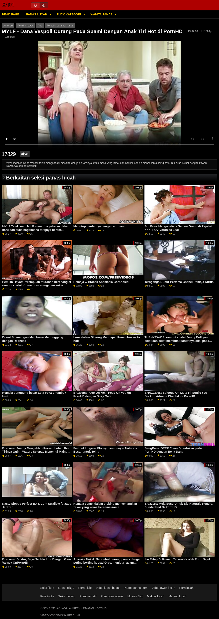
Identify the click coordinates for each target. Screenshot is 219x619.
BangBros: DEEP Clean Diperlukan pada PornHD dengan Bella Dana (173, 450)
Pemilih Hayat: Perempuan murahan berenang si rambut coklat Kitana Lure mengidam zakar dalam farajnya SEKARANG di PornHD (36, 285)
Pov (40, 25)
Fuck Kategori (69, 14)
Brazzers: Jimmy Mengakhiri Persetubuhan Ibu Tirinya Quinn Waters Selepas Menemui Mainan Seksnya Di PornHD (35, 452)
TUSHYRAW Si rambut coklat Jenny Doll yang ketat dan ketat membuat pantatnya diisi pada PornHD (176, 341)
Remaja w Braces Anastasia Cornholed (100, 282)
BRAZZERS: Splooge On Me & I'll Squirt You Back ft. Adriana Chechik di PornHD (175, 394)
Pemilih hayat (25, 25)
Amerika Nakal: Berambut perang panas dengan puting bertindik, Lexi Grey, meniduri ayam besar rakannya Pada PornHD (107, 563)
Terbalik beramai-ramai (60, 25)
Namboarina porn (136, 587)
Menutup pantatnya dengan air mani (98, 226)
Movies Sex (135, 596)
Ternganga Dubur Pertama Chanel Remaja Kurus (179, 282)
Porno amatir (88, 596)
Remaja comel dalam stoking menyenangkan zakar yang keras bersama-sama (105, 505)
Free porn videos (112, 596)
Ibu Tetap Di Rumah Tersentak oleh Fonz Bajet (177, 559)
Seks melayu (66, 596)
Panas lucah (37, 14)
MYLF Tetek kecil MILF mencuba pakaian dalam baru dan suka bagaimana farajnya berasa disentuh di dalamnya (36, 230)
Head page (10, 14)
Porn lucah (186, 587)
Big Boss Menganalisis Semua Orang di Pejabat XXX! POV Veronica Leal (178, 228)
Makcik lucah (155, 596)
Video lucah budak (108, 587)
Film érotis (47, 596)
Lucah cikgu (66, 587)
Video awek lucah (163, 587)
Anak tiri (8, 25)
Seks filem (47, 587)
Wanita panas (102, 14)
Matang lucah (177, 596)
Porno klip (85, 587)
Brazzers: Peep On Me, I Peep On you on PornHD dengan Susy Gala (102, 394)
